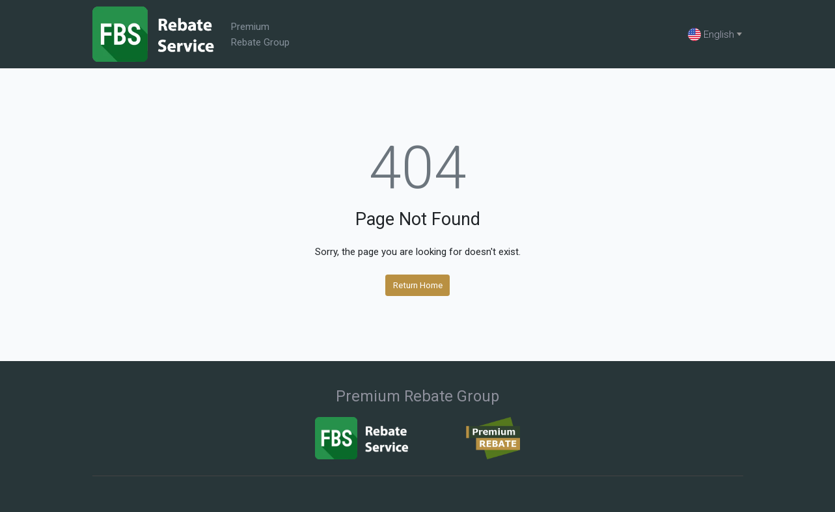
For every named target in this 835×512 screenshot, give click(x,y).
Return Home (418, 285)
